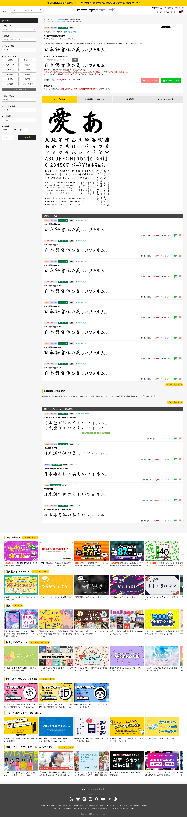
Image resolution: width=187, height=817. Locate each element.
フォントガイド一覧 (39, 572)
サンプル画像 (59, 99)
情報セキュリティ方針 (64, 805)
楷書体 (61, 19)
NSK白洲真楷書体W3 (52, 245)
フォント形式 (8, 46)
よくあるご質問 (122, 805)
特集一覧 (17, 606)
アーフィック (74, 464)
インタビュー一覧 (46, 679)
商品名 (5, 36)
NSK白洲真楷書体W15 (52, 327)
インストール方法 (165, 99)
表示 (74, 60)
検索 (27, 137)
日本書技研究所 (60, 21)
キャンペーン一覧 (29, 537)
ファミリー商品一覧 (173, 385)
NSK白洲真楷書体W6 (52, 265)
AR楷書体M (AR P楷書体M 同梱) (56, 468)
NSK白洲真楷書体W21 (52, 347)
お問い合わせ (134, 805)
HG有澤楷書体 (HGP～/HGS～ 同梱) (57, 509)
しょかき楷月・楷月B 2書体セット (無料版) (60, 417)
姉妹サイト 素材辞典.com (100, 808)
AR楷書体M (48, 489)
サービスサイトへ (65, 747)
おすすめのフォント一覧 (38, 642)
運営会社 (144, 805)
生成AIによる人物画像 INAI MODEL (122, 808)
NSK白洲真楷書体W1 (52, 224)
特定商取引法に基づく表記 (94, 805)
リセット (7, 137)
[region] (112, 65)
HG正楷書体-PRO (50, 448)
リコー (78, 444)
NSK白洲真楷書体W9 (52, 306)
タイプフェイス (53, 19)
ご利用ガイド (110, 805)
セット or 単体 (8, 106)
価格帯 (5, 126)
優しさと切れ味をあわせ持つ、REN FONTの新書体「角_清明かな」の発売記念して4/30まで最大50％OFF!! (93, 3)
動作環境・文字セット (94, 99)
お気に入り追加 (150, 81)
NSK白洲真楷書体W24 (52, 368)
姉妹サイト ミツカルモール (61, 808)
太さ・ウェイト (9, 96)
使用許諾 (130, 99)
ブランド (6, 26)
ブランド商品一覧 (174, 402)
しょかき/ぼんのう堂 (82, 413)
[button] (3, 3)
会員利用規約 (78, 805)
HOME (44, 19)
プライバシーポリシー (47, 805)
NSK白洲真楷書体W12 (52, 286)
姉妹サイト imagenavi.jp (81, 808)
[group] (21, 554)
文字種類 (6, 116)
